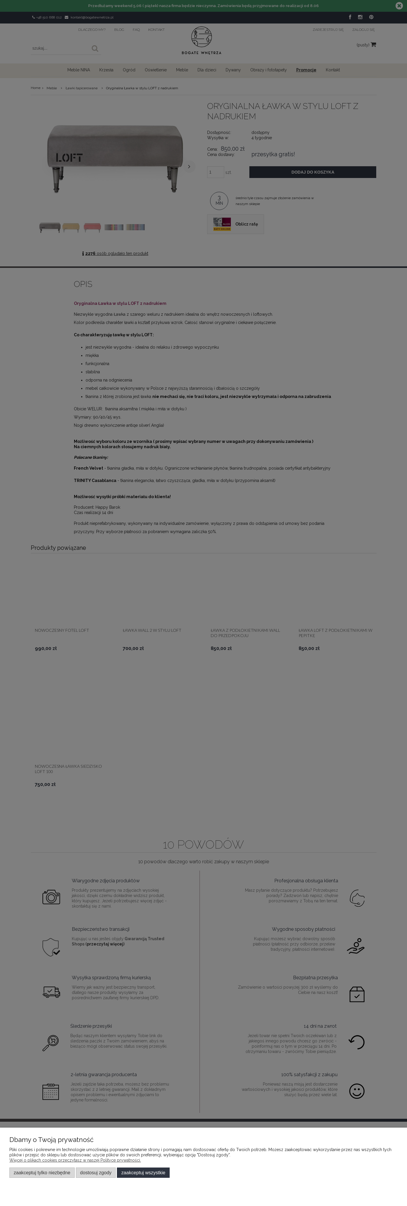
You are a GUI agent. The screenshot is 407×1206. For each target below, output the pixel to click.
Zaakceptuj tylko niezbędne (42, 1172)
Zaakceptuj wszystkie (143, 1172)
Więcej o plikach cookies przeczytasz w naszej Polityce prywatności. (75, 1160)
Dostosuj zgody (95, 1172)
